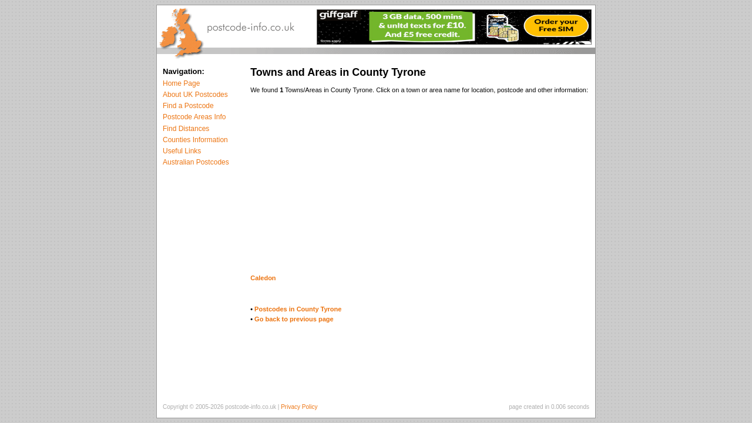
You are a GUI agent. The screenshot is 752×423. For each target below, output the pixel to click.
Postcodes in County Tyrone (297, 309)
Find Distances (186, 129)
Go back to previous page (293, 319)
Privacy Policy (299, 407)
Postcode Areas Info (194, 117)
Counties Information (195, 140)
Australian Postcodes (196, 162)
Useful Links (182, 151)
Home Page (181, 83)
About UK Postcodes (195, 94)
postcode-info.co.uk (250, 407)
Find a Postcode (188, 106)
